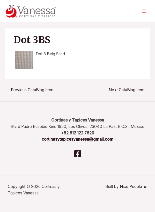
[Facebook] (78, 153)
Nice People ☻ (133, 186)
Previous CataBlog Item (29, 89)
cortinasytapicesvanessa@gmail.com (77, 139)
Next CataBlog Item (129, 89)
